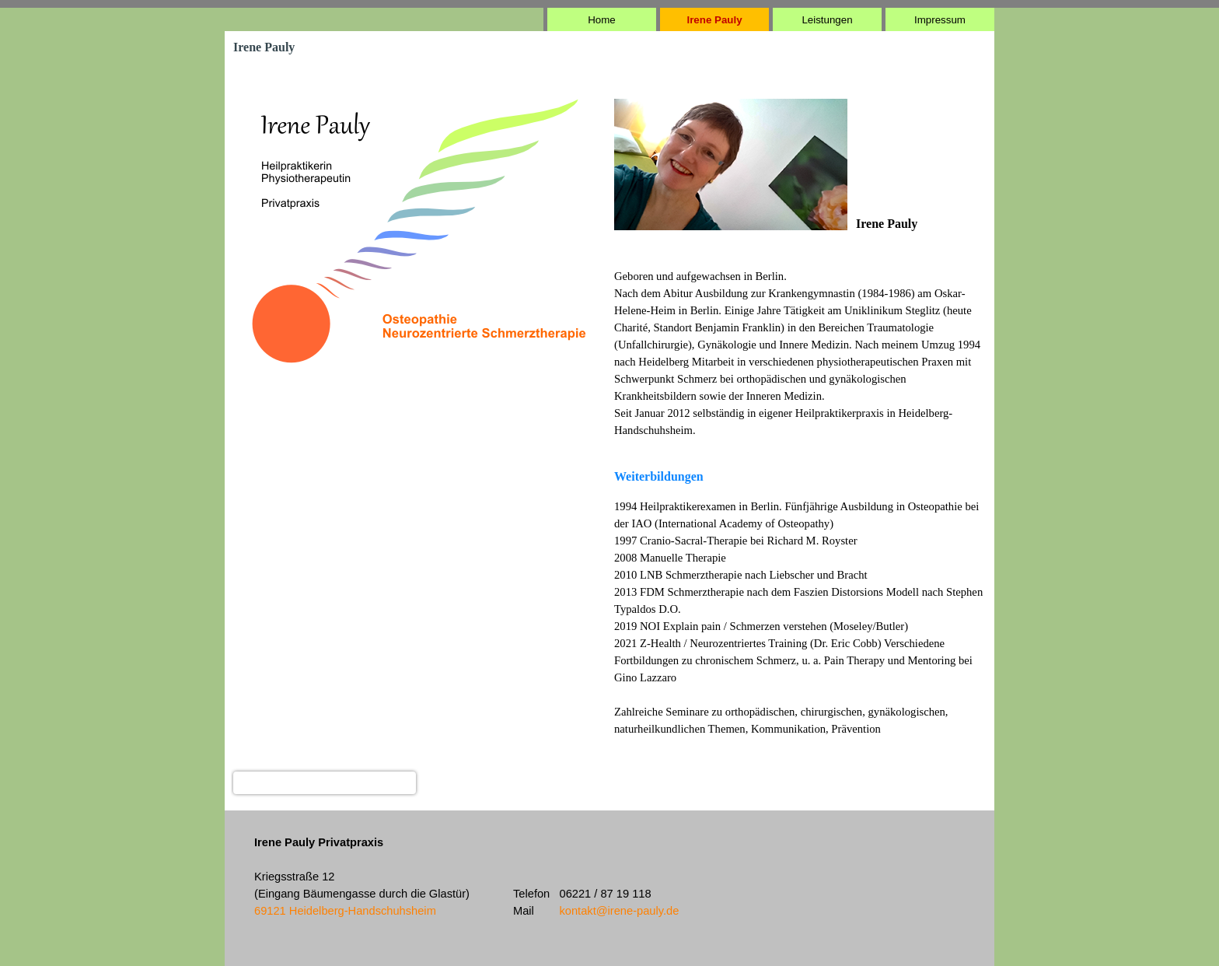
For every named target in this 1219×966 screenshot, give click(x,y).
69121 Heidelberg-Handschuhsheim (345, 911)
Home (602, 20)
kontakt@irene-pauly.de (619, 911)
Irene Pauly (714, 20)
